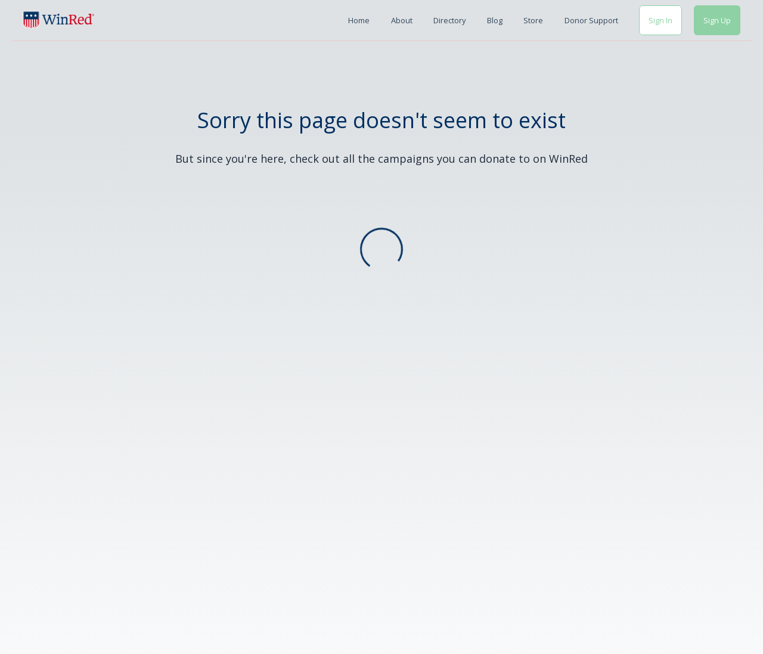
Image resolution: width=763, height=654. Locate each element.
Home (359, 20)
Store (533, 20)
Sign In (660, 20)
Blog (495, 20)
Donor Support (591, 20)
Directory (449, 20)
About (401, 20)
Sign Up (717, 20)
